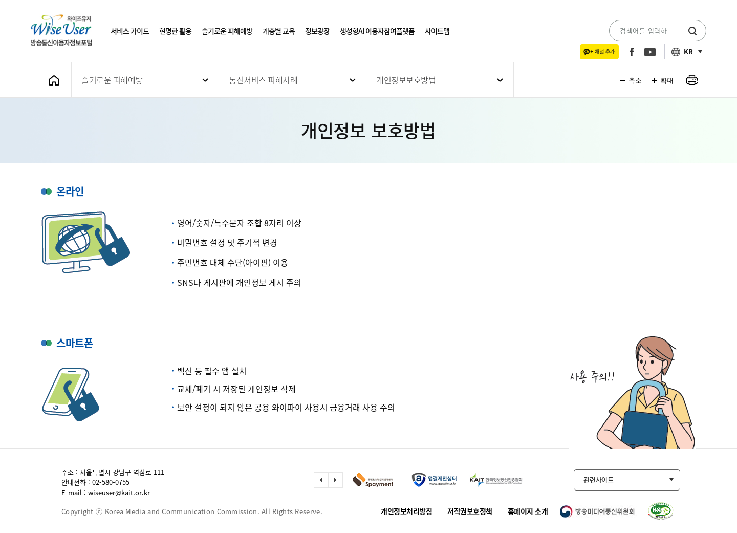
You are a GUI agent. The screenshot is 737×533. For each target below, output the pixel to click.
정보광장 (317, 31)
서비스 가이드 (130, 31)
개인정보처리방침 (406, 511)
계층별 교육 (279, 31)
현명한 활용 (175, 31)
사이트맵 (437, 31)
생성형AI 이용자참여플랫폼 (377, 31)
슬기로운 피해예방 (227, 31)
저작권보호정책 (469, 511)
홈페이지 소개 (528, 511)
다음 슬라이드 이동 (335, 480)
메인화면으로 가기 (54, 80)
